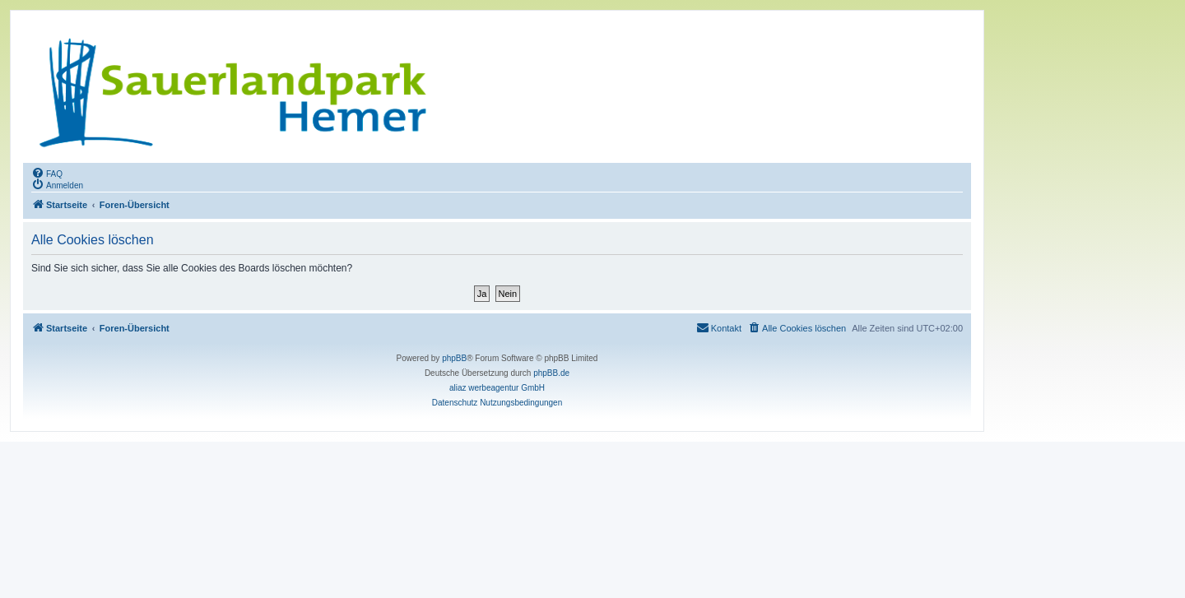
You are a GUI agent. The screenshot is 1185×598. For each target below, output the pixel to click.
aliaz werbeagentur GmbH (497, 387)
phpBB (454, 358)
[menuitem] (47, 172)
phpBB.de (551, 373)
